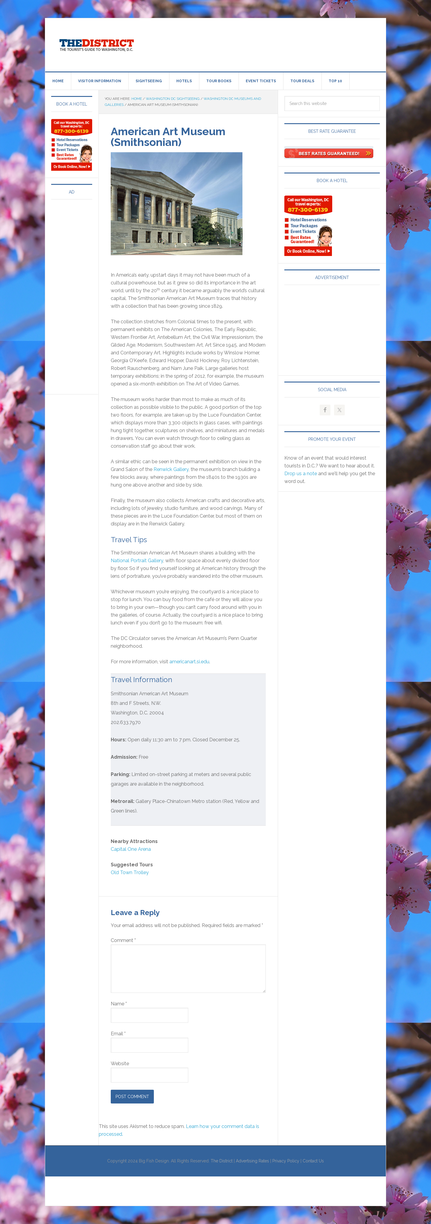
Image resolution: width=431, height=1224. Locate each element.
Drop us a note (300, 473)
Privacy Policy (285, 1161)
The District (222, 1161)
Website (120, 1063)
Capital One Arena (131, 849)
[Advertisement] (265, 43)
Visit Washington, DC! (96, 43)
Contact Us (313, 1161)
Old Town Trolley (130, 872)
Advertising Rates (252, 1161)
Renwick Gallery (171, 469)
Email (118, 1033)
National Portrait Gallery (137, 560)
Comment (123, 940)
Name (119, 1004)
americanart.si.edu (189, 661)
